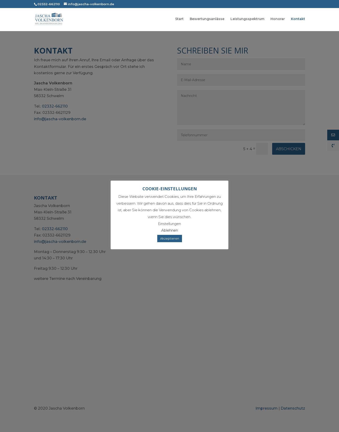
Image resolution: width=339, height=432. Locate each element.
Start (179, 19)
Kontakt (298, 19)
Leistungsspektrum (247, 19)
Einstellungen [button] (169, 223)
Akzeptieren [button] (169, 238)
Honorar (277, 19)
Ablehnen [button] (169, 230)
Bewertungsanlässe (207, 19)
